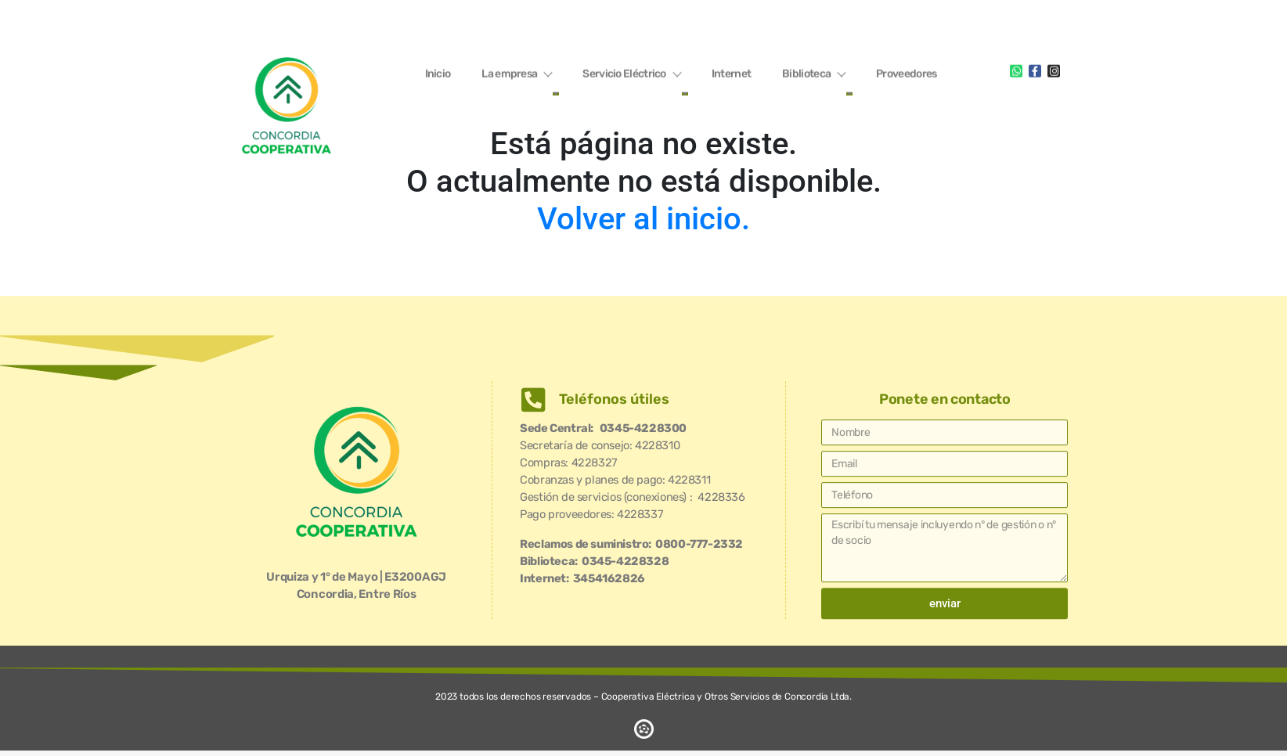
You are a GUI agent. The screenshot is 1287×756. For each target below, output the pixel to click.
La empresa (516, 72)
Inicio (438, 72)
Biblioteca (813, 72)
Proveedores (906, 72)
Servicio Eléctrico (631, 72)
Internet (731, 72)
